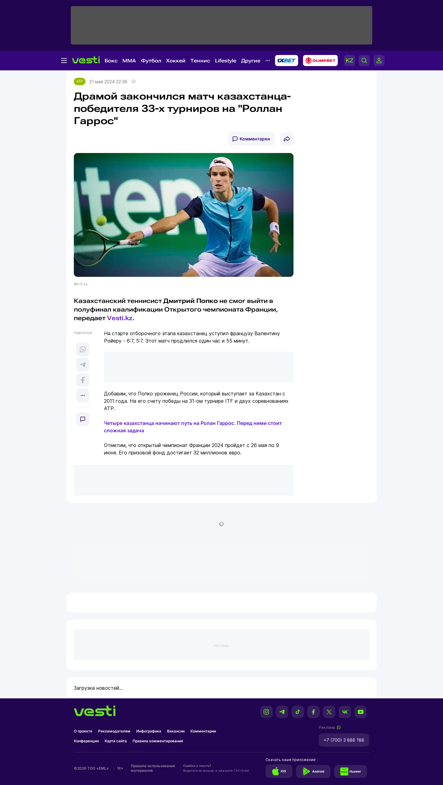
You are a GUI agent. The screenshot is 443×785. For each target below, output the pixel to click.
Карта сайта (116, 741)
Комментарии (255, 138)
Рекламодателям (114, 731)
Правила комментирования (158, 741)
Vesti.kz (120, 318)
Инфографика (148, 731)
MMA (129, 61)
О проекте (83, 731)
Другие (250, 61)
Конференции (86, 741)
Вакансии (176, 731)
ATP (79, 81)
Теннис (200, 61)
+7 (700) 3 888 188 (344, 740)
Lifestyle (225, 61)
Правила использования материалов (153, 768)
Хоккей (176, 61)
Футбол (151, 61)
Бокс (111, 61)
